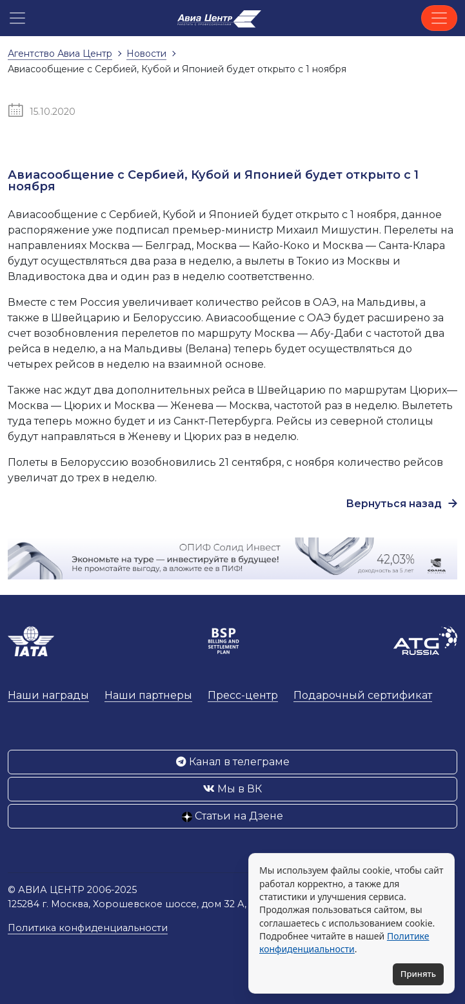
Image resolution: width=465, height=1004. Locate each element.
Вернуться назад (401, 503)
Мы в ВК (232, 789)
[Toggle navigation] (439, 18)
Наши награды (48, 695)
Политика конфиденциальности (88, 928)
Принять (418, 973)
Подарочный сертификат (362, 695)
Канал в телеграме (233, 762)
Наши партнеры (148, 695)
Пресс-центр (243, 695)
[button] (17, 18)
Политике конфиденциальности (344, 942)
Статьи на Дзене (232, 816)
